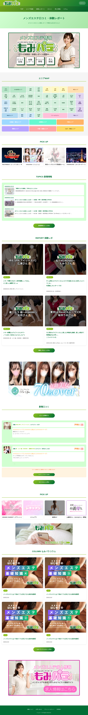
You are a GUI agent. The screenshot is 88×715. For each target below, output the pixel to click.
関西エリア (15, 129)
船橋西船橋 (79, 103)
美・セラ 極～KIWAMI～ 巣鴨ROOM (25, 448)
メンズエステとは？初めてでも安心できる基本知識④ (19, 594)
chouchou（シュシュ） (33, 164)
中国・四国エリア (43, 129)
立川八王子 (5, 89)
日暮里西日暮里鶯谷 (55, 96)
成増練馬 (30, 89)
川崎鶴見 (30, 115)
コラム (65, 9)
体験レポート (40, 9)
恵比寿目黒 (30, 109)
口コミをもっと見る (44, 482)
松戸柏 (80, 96)
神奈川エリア (10, 115)
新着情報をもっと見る (44, 225)
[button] (78, 50)
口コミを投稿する (44, 415)
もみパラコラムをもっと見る (44, 649)
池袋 (39, 96)
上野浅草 (63, 96)
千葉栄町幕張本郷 (80, 109)
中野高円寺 (14, 96)
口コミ (50, 9)
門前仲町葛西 (72, 109)
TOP (21, 9)
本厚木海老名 (5, 103)
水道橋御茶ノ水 (47, 103)
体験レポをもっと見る (44, 350)
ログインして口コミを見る (44, 474)
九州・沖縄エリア (70, 129)
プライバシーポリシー (49, 709)
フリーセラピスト (55, 115)
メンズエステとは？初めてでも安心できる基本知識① (62, 639)
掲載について (30, 709)
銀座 (63, 109)
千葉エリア (75, 115)
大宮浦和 (55, 89)
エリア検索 (29, 9)
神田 (55, 102)
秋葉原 (63, 102)
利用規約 (59, 709)
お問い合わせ (39, 709)
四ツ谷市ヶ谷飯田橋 (30, 103)
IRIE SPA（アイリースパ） (23, 424)
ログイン (82, 3)
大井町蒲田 (38, 115)
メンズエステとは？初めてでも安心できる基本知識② (19, 639)
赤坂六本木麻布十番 (39, 103)
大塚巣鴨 (47, 96)
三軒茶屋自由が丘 (14, 109)
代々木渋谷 (22, 109)
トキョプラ (33, 517)
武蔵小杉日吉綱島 (6, 109)
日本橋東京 (55, 109)
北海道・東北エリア (15, 122)
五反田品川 (38, 109)
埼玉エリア (75, 89)
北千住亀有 (71, 96)
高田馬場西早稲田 (30, 96)
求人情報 (57, 9)
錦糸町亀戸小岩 (71, 103)
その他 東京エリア (18, 89)
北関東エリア (43, 122)
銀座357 (54, 517)
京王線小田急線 (14, 103)
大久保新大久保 (22, 96)
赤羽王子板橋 (39, 89)
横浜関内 (22, 115)
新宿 (22, 102)
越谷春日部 (63, 89)
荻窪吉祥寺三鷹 (5, 96)
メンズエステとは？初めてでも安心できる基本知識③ (62, 594)
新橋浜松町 (46, 109)
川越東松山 (46, 89)
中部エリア (70, 122)
